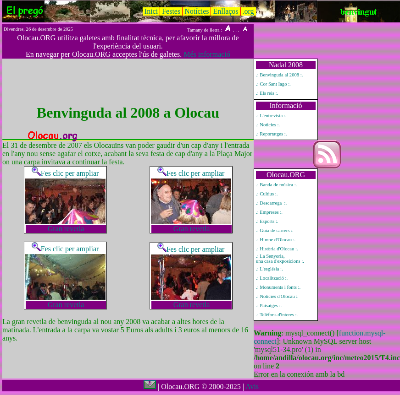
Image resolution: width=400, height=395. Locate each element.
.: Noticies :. (268, 124)
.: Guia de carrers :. (275, 230)
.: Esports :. (267, 221)
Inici (151, 11)
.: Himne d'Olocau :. (275, 239)
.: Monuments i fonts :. (278, 287)
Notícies (197, 11)
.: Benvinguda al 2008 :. (279, 74)
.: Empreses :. (269, 212)
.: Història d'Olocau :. (277, 248)
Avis (252, 386)
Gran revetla (66, 229)
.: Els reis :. (267, 93)
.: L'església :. (269, 268)
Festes (171, 11)
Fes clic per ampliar (65, 173)
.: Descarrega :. (271, 203)
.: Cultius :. (267, 193)
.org (248, 11)
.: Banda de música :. (276, 184)
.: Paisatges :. (269, 305)
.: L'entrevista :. (271, 115)
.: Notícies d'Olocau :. (277, 296)
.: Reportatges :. (271, 133)
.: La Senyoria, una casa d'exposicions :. (280, 259)
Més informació (206, 54)
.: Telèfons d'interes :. (277, 314)
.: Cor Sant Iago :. (273, 84)
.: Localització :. (272, 278)
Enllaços (225, 11)
